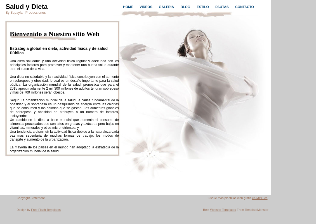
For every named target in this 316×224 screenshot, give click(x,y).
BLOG (185, 7)
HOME (128, 7)
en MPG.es (260, 198)
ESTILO (203, 7)
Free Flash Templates (46, 209)
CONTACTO (244, 7)
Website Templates (223, 209)
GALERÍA (166, 7)
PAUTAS (222, 7)
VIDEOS (146, 7)
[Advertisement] (135, 173)
